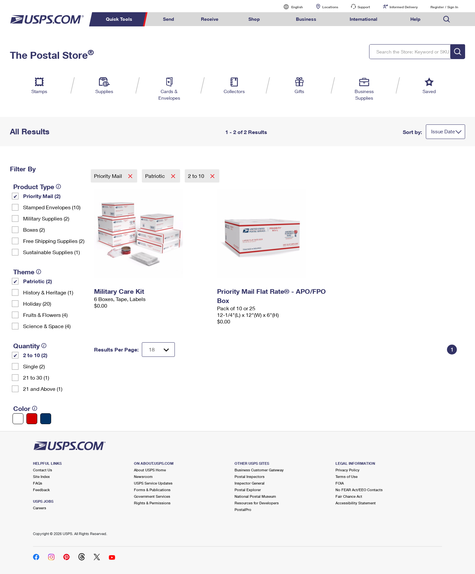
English (290, 7)
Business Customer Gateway (259, 470)
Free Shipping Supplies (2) (53, 241)
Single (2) (34, 366)
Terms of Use (346, 476)
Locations (330, 7)
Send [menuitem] (168, 19)
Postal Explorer (248, 490)
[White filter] (18, 418)
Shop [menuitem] (254, 19)
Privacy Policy (347, 470)
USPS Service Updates (153, 483)
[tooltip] (58, 186)
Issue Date (443, 131)
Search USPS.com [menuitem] (446, 19)
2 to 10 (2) (35, 355)
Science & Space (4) (47, 326)
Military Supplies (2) (46, 218)
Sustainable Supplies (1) (51, 252)
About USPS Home (150, 470)
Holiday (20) (37, 303)
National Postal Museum (255, 496)
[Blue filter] (45, 418)
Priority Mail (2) (42, 196)
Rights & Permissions (152, 503)
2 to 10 (197, 176)
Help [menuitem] (415, 19)
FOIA (339, 483)
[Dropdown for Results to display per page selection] (158, 349)
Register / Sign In (444, 7)
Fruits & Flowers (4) (45, 315)
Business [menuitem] (306, 19)
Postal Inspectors (250, 476)
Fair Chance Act (348, 496)
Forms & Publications (152, 490)
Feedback (41, 490)
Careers (39, 508)
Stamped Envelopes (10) (51, 207)
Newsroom (143, 476)
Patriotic (155, 176)
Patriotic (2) (37, 281)
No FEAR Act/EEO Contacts (359, 490)
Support (364, 7)
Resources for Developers (257, 503)
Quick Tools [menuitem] (119, 19)
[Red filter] (31, 418)
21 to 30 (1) (36, 377)
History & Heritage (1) (48, 292)
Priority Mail (108, 176)
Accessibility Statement (355, 503)
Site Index (41, 476)
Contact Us (42, 470)
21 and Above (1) (42, 389)
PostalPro (243, 509)
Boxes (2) (34, 229)
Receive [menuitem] (209, 19)
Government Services (152, 496)
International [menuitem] (363, 19)
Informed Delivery (404, 7)
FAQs (37, 483)
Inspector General (250, 483)
